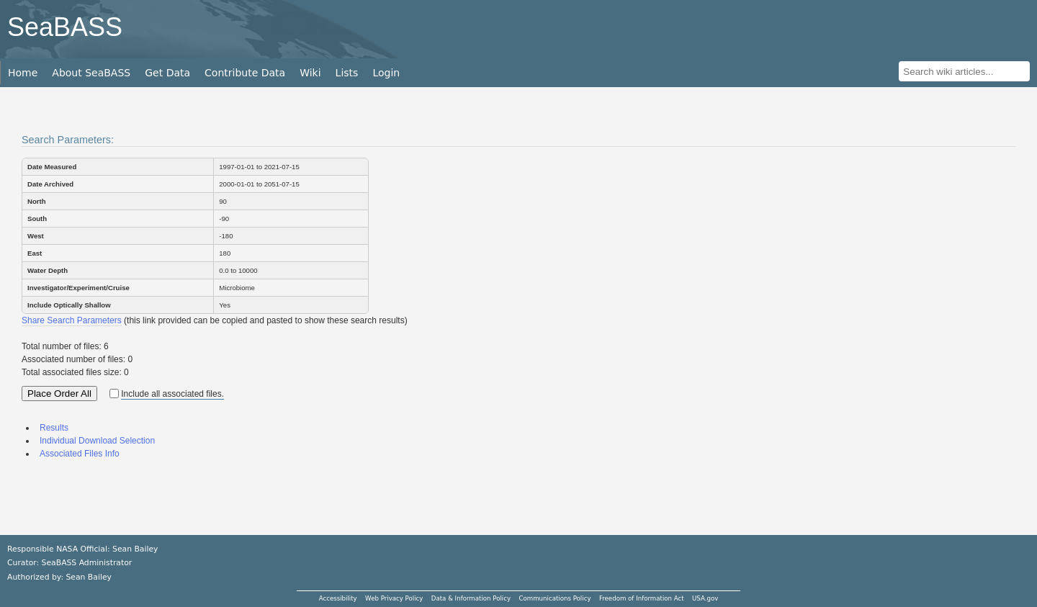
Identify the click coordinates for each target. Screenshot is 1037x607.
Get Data (167, 72)
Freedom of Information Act (641, 598)
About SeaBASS (91, 72)
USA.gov (705, 598)
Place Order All (59, 393)
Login (386, 72)
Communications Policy (554, 598)
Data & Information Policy (471, 598)
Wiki (310, 72)
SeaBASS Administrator (87, 562)
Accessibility (338, 598)
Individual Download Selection (97, 441)
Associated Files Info (80, 454)
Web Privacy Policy (394, 598)
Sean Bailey (88, 577)
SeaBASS (64, 27)
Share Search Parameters (72, 320)
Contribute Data (245, 72)
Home (22, 72)
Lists (347, 72)
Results (54, 428)
